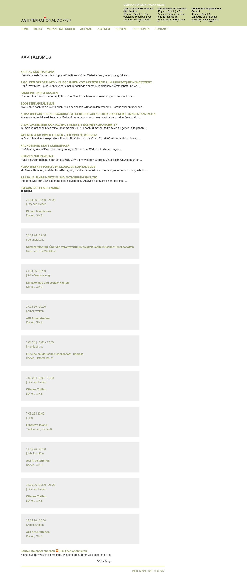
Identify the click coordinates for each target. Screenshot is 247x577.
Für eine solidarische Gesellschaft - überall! (54, 354)
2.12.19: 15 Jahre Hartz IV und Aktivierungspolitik (59, 177)
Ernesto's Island (36, 425)
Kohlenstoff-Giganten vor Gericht (206, 10)
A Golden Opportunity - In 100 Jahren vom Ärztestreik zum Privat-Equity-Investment (86, 82)
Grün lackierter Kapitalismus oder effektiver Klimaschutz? (69, 124)
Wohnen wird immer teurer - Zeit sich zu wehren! (59, 135)
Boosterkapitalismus (38, 103)
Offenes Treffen (36, 389)
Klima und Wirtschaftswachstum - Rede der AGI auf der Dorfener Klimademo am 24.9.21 (88, 114)
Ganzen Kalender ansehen (38, 551)
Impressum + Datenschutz (148, 571)
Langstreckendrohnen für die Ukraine (138, 10)
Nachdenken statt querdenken (45, 145)
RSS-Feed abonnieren (71, 551)
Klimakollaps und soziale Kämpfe (47, 282)
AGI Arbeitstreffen (38, 318)
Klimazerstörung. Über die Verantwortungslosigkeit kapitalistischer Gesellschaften (80, 247)
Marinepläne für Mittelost (172, 8)
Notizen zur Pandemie (37, 156)
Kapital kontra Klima (37, 71)
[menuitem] (25, 29)
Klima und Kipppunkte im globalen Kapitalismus (58, 166)
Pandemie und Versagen (39, 93)
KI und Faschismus (38, 211)
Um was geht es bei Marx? (41, 187)
